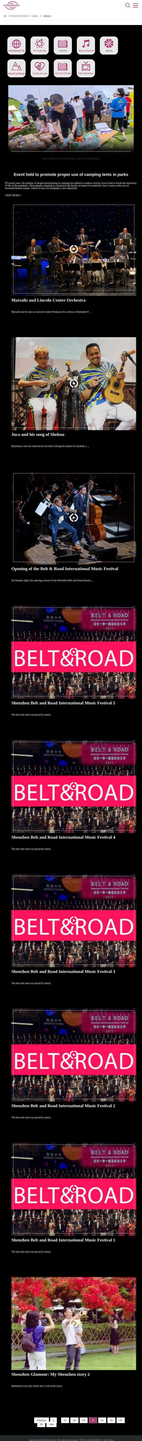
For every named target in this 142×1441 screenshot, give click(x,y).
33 (41, 1424)
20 (93, 1420)
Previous (41, 1420)
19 (83, 1420)
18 (74, 1420)
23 (120, 1420)
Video (35, 16)
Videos (47, 16)
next (51, 1424)
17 (65, 1420)
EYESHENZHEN (18, 16)
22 (111, 1420)
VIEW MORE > (13, 195)
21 (102, 1420)
